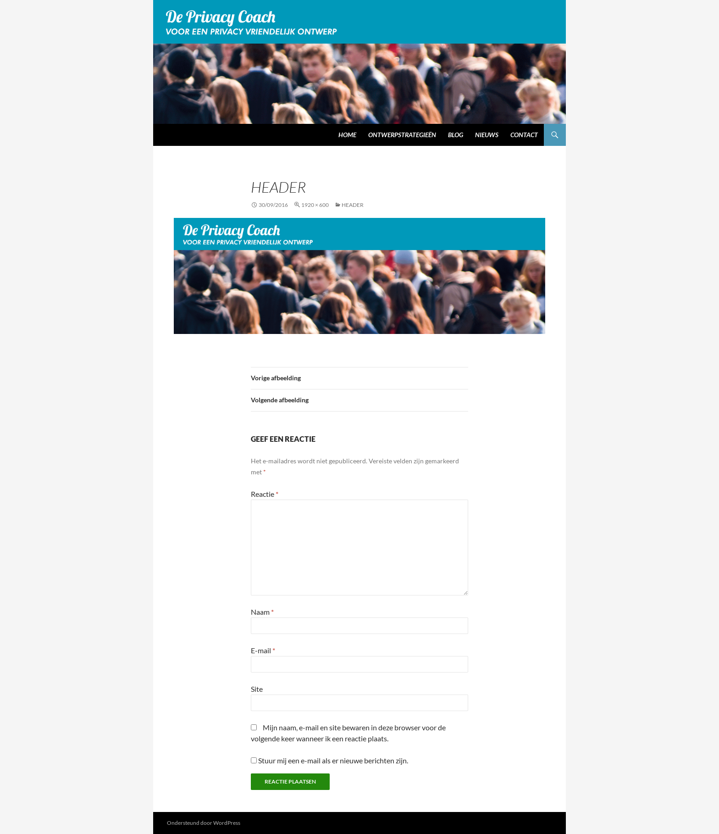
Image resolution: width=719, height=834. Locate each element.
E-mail (263, 650)
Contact (524, 135)
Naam (262, 611)
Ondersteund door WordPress (203, 822)
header (353, 204)
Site (257, 688)
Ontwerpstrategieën (402, 135)
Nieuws (486, 135)
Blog (455, 135)
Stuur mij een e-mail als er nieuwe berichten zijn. (333, 760)
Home (347, 135)
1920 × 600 (315, 204)
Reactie (264, 493)
